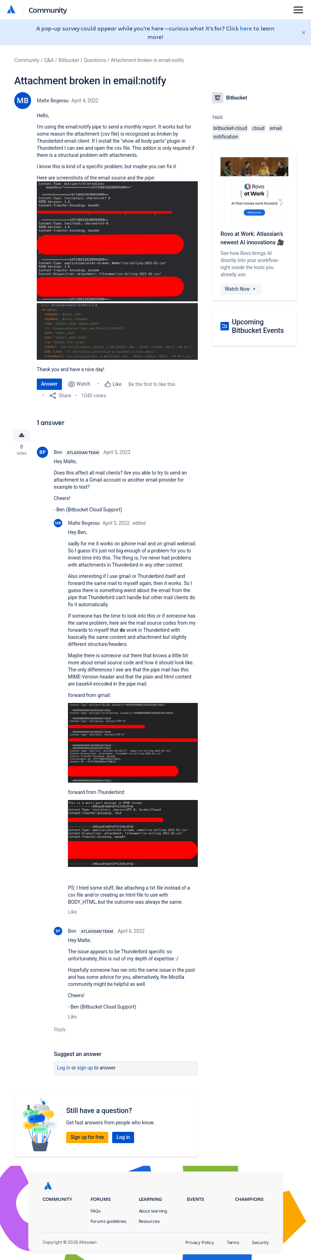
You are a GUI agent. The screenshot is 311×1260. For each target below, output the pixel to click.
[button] (117, 241)
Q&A (49, 60)
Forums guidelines (109, 1221)
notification (225, 137)
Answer (49, 384)
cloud (258, 128)
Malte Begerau (53, 100)
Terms (233, 1242)
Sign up (85, 1068)
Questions (95, 60)
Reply (60, 1030)
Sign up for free (87, 1137)
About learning (153, 1211)
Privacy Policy (199, 1242)
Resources (149, 1221)
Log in (63, 1068)
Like (72, 912)
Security (260, 1242)
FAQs (96, 1211)
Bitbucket (69, 60)
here (246, 28)
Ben (58, 452)
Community (48, 10)
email (276, 128)
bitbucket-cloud (230, 128)
